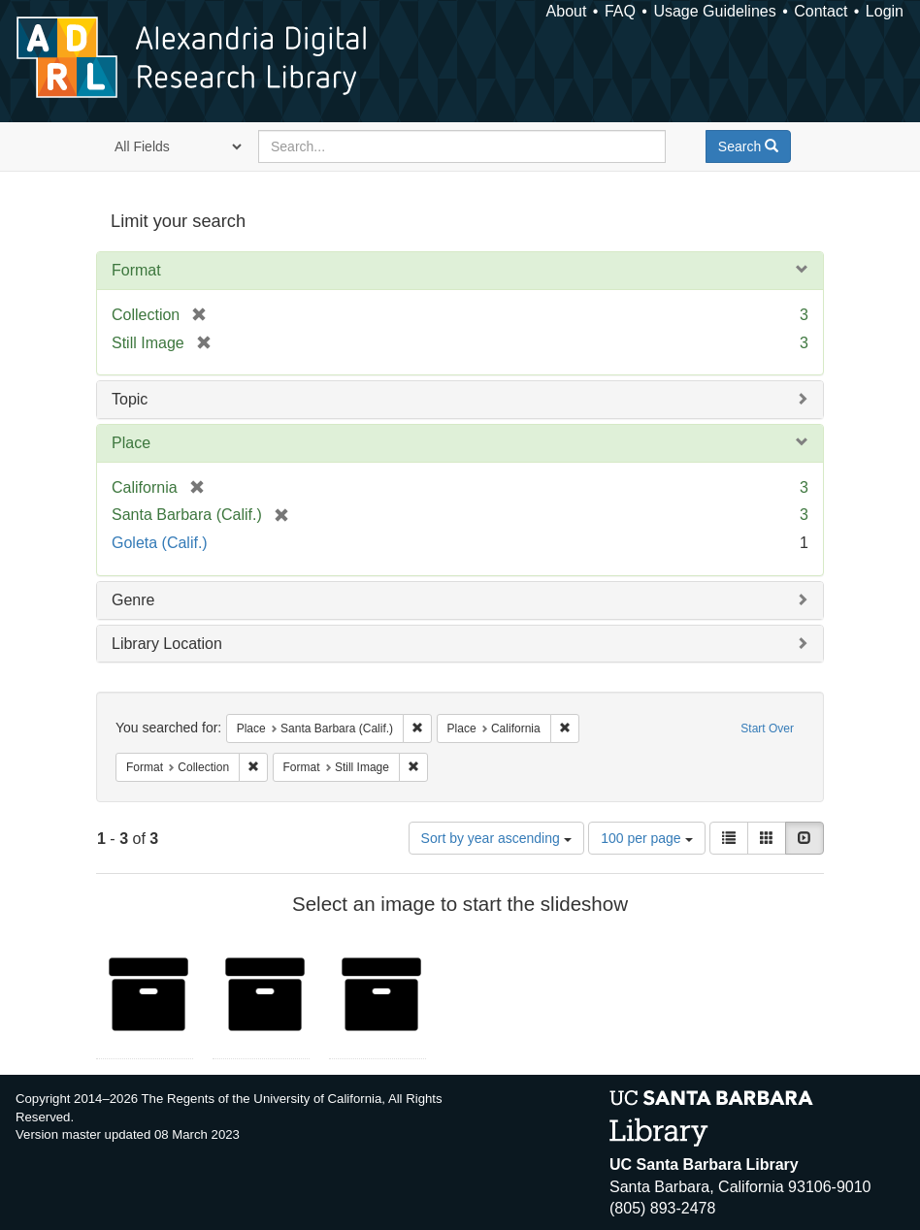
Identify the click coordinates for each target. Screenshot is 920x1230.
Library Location (167, 643)
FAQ (620, 11)
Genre (133, 600)
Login (885, 11)
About (566, 11)
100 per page (646, 838)
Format (136, 270)
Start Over (767, 728)
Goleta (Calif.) (160, 542)
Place (131, 443)
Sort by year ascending (496, 838)
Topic (130, 399)
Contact (820, 11)
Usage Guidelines (714, 11)
